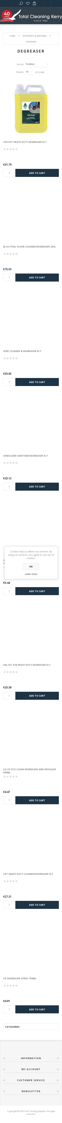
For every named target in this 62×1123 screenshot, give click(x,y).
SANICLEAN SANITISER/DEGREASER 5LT (25, 455)
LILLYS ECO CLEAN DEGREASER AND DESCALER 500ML (29, 771)
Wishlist (27, 3)
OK (31, 566)
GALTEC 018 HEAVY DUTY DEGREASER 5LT (27, 664)
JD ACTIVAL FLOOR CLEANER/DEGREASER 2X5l (29, 246)
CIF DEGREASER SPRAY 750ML (19, 978)
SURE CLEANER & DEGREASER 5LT (22, 351)
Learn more (31, 574)
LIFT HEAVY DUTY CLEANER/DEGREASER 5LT (28, 874)
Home (12, 36)
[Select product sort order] (37, 64)
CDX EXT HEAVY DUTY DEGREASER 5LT (25, 142)
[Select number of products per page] (29, 72)
